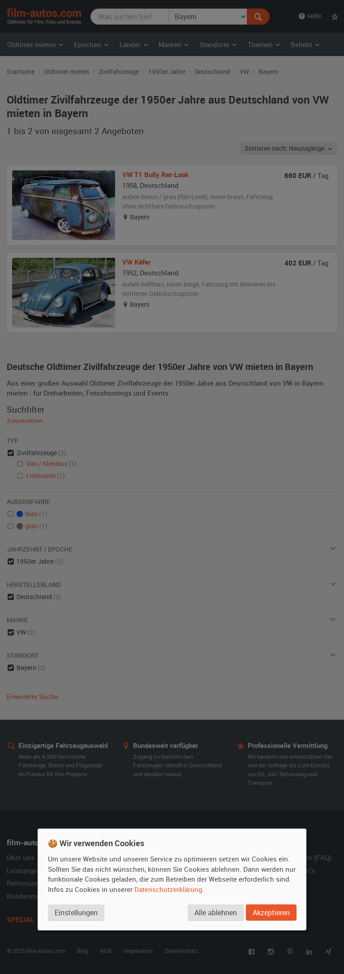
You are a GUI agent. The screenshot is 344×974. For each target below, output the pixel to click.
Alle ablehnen (215, 912)
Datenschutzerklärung (168, 888)
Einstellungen (76, 912)
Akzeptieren (271, 912)
